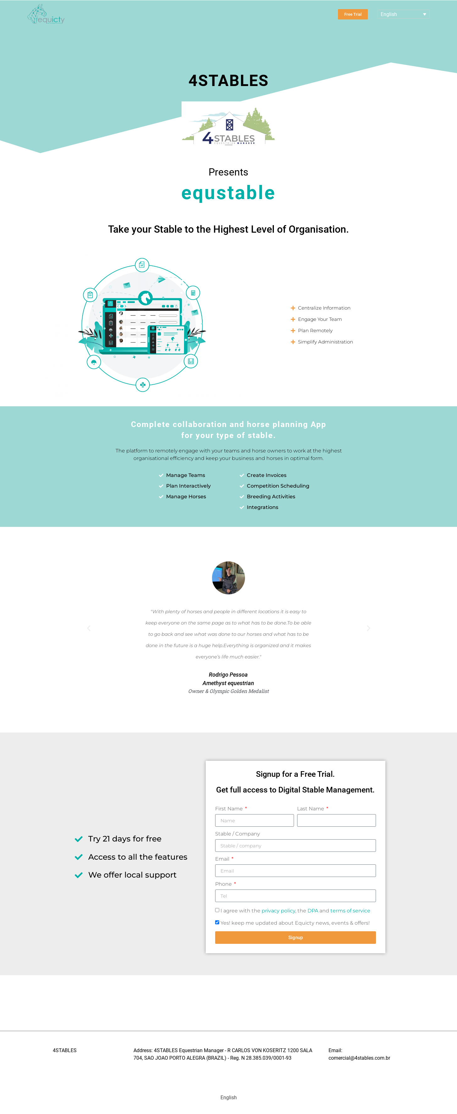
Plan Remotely (315, 330)
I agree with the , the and (295, 911)
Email (223, 859)
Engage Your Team (320, 319)
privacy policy (278, 911)
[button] (370, 308)
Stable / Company (237, 834)
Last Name (311, 809)
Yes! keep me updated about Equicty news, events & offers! (295, 923)
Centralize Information (324, 308)
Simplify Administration (325, 342)
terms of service (350, 911)
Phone (224, 884)
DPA (312, 911)
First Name (229, 809)
